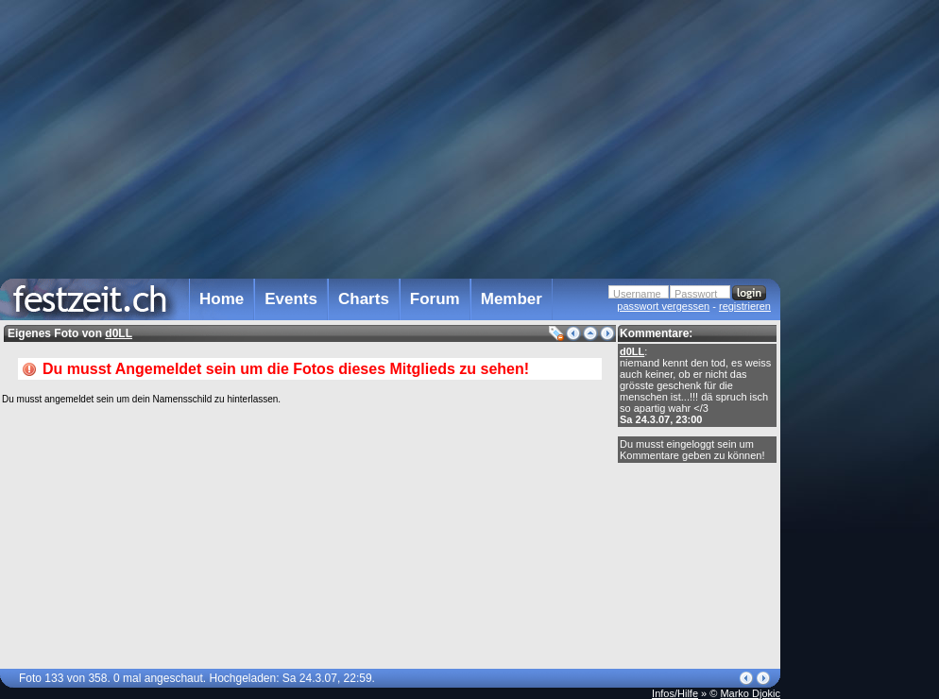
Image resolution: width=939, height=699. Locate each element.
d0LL (632, 351)
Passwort (695, 293)
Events (291, 299)
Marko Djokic (750, 693)
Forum (435, 299)
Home (221, 299)
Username (637, 293)
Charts (363, 299)
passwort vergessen (663, 306)
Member (511, 299)
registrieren (745, 306)
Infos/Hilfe (675, 693)
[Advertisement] (863, 380)
